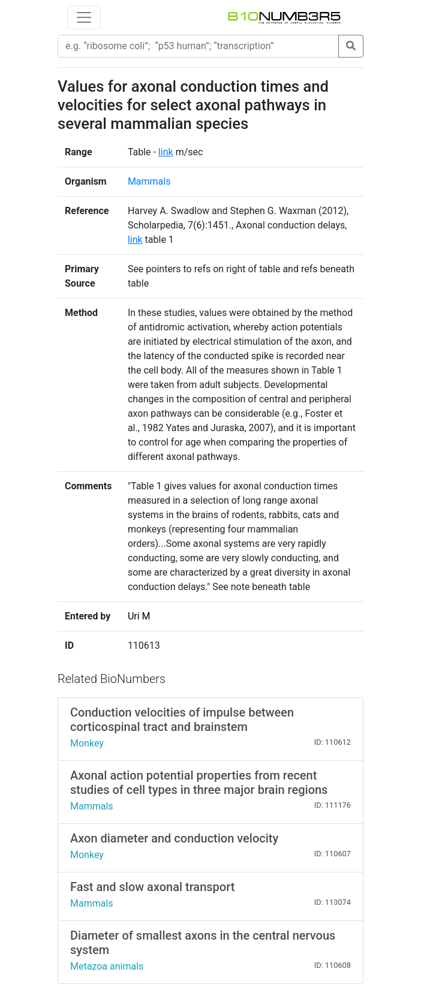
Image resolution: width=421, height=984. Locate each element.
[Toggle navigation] (84, 17)
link (165, 152)
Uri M (139, 616)
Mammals (149, 181)
